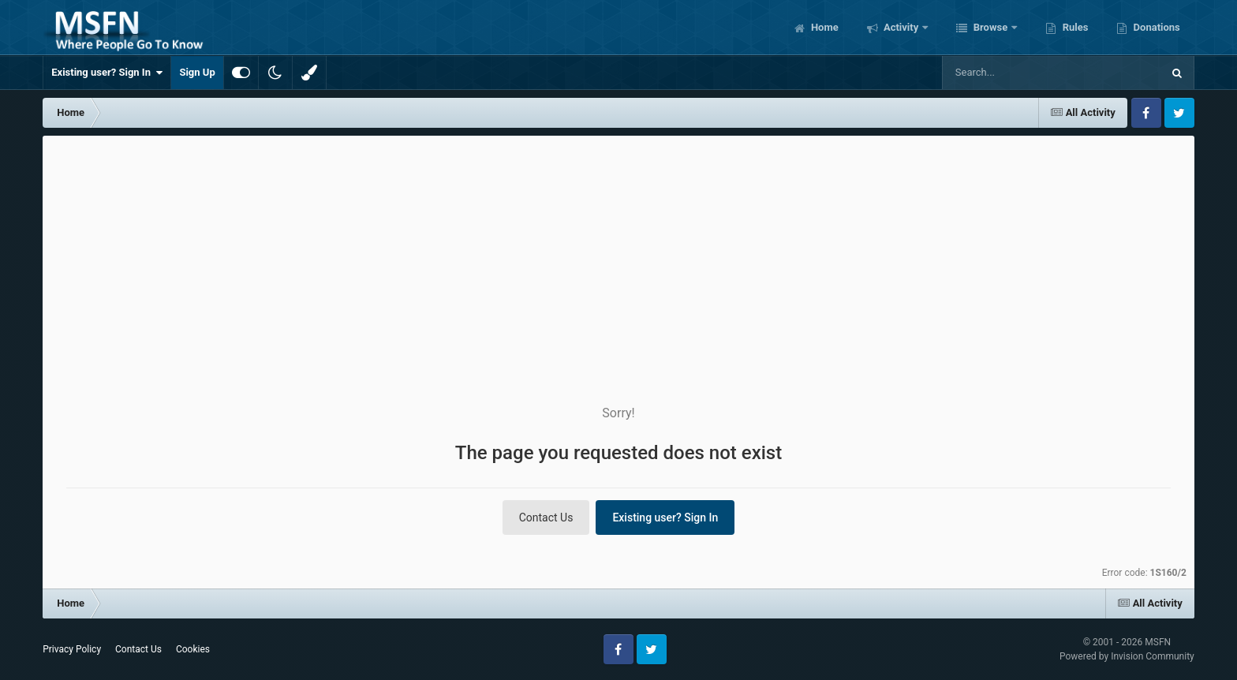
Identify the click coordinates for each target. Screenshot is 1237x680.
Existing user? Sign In (107, 72)
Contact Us (546, 517)
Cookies (193, 649)
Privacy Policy (72, 649)
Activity (901, 27)
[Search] (1012, 72)
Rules (1073, 27)
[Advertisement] (618, 254)
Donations (1154, 27)
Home (824, 27)
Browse (990, 27)
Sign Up (197, 72)
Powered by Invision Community (1126, 656)
